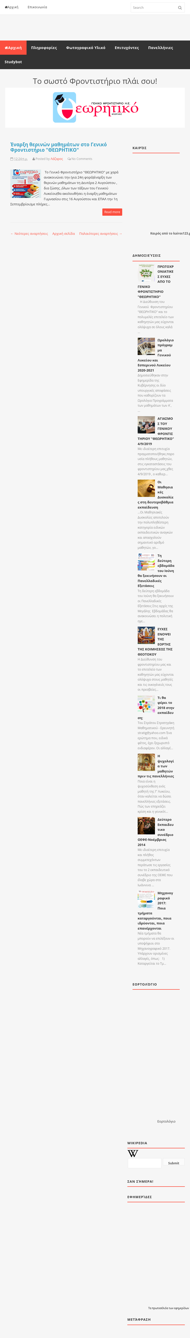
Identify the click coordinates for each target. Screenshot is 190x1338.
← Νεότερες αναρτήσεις (29, 233)
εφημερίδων (181, 1308)
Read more (112, 212)
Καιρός (155, 233)
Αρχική (12, 7)
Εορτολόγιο (166, 1121)
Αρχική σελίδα (63, 233)
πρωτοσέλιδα (160, 1308)
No (73, 159)
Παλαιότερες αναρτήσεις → (100, 233)
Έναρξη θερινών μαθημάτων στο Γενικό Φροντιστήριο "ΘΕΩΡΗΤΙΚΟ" (58, 147)
